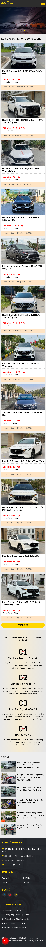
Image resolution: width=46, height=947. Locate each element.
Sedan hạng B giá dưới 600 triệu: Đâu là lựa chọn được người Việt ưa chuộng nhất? (29, 764)
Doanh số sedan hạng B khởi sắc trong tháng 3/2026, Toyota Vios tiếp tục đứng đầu (30, 815)
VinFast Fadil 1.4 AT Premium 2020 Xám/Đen (22, 413)
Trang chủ (6, 878)
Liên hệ (26, 882)
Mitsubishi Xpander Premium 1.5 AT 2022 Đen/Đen (22, 267)
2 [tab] (24, 30)
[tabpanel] (23, 20)
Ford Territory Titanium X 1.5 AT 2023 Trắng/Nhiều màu (21, 603)
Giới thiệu (27, 878)
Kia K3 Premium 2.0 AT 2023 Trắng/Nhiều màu (22, 72)
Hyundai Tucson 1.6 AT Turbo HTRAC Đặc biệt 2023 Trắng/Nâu (22, 508)
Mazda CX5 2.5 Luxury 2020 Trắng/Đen (21, 556)
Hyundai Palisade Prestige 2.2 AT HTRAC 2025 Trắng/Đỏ (22, 121)
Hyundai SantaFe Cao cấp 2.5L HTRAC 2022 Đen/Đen (21, 218)
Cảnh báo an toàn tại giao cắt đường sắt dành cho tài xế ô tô (30, 802)
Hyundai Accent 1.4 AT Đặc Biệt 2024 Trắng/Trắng (20, 169)
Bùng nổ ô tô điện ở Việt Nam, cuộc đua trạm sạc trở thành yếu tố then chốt (30, 777)
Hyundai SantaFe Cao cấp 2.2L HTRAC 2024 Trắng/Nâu (21, 316)
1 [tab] (22, 30)
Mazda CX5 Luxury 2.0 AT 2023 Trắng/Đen (23, 461)
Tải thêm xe (23, 625)
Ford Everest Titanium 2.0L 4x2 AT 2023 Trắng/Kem (22, 364)
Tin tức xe (6, 882)
